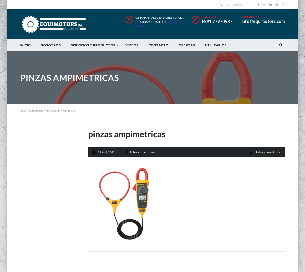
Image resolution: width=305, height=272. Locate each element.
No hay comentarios (267, 152)
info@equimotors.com (263, 21)
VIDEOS (131, 45)
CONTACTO (158, 45)
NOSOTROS (51, 45)
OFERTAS (186, 45)
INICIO (25, 45)
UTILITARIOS (216, 45)
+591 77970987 (217, 21)
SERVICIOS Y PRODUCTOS (93, 45)
